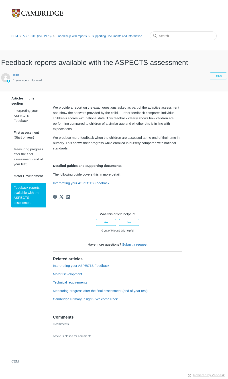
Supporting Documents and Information (117, 36)
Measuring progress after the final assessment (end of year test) (28, 156)
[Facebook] (55, 197)
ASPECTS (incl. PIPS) (37, 36)
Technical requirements (70, 282)
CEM (14, 36)
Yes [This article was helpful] (106, 222)
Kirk (16, 75)
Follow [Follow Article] (218, 75)
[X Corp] (61, 197)
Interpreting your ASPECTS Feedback (26, 115)
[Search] (183, 35)
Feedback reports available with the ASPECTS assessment (27, 195)
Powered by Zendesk (209, 375)
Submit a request (134, 244)
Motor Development (28, 176)
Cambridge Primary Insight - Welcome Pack (85, 299)
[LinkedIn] (68, 197)
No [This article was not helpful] (129, 222)
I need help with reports (72, 36)
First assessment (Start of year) (26, 134)
